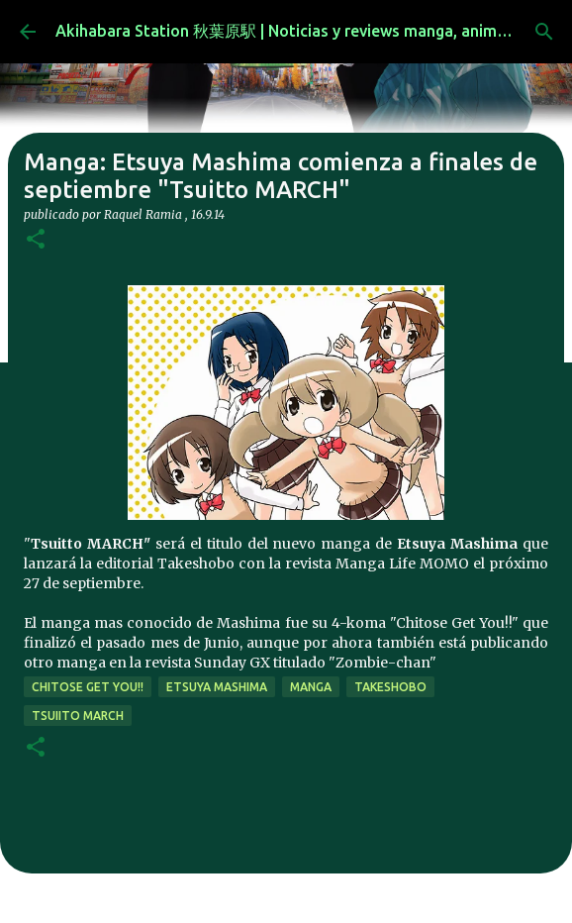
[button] (36, 240)
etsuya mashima (216, 686)
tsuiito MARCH (78, 715)
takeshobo (390, 686)
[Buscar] (544, 31)
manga (311, 686)
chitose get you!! (87, 686)
